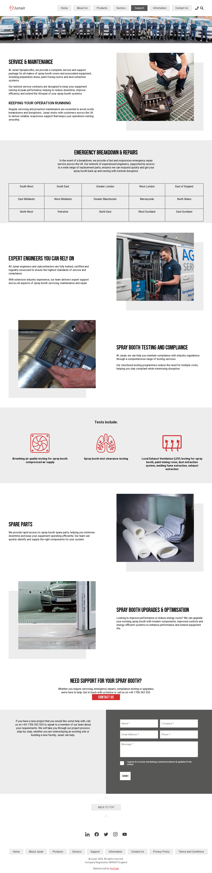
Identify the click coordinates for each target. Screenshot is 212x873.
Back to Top (106, 807)
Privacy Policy (161, 851)
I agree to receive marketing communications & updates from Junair (159, 763)
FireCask (114, 868)
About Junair (36, 851)
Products (102, 8)
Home (64, 8)
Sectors (121, 8)
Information (159, 8)
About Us (82, 8)
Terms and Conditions (191, 851)
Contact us (106, 697)
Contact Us (181, 8)
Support (139, 8)
